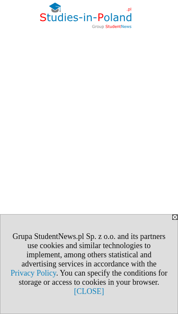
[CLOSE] (89, 291)
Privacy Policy (33, 273)
